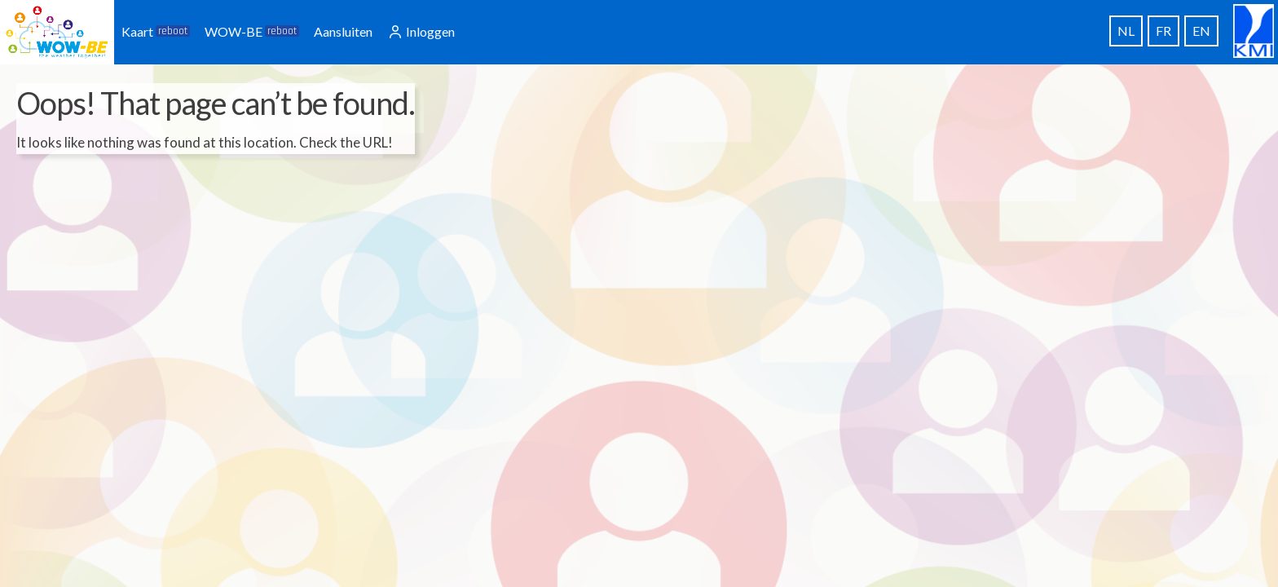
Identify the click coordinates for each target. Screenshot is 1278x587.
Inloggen (421, 31)
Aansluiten (343, 31)
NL (1126, 30)
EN (1201, 30)
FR (1163, 30)
